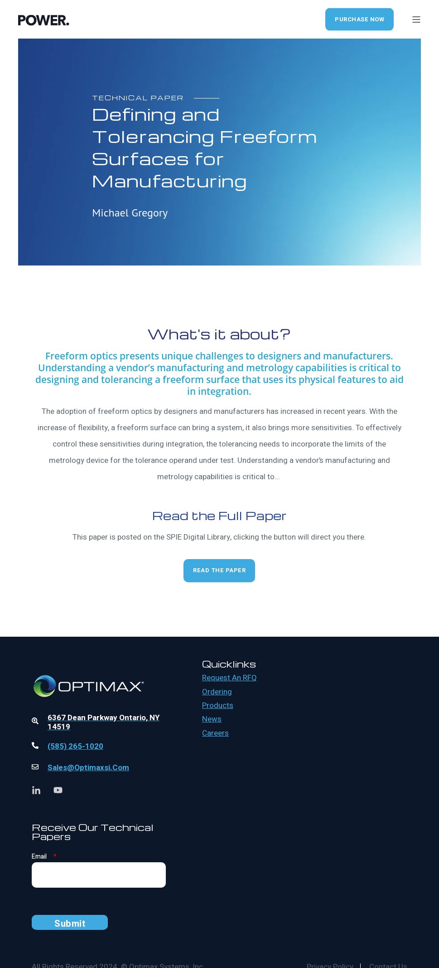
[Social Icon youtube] (55, 790)
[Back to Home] (43, 19)
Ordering (217, 692)
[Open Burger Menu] (416, 19)
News (212, 719)
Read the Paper (219, 570)
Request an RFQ (229, 678)
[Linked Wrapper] (99, 661)
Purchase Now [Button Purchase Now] (359, 19)
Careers (215, 733)
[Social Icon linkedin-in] (39, 790)
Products (217, 706)
